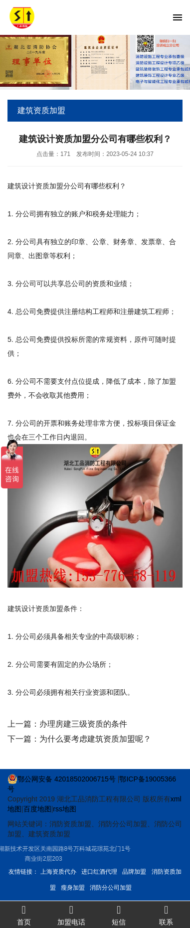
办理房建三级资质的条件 (83, 724)
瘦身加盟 (73, 887)
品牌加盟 (134, 871)
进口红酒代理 (99, 871)
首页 (23, 915)
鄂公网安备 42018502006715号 (61, 779)
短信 (119, 915)
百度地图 (37, 809)
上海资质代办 (58, 871)
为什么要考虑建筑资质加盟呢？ (95, 739)
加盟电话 (71, 915)
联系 (166, 915)
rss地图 (64, 809)
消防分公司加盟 (111, 887)
